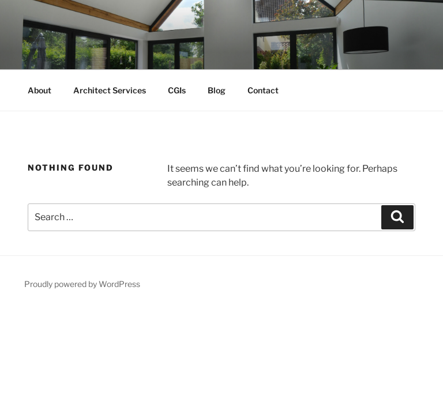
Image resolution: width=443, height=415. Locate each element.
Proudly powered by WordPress (82, 284)
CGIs (177, 90)
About (39, 90)
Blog (217, 90)
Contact (263, 90)
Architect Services (109, 90)
